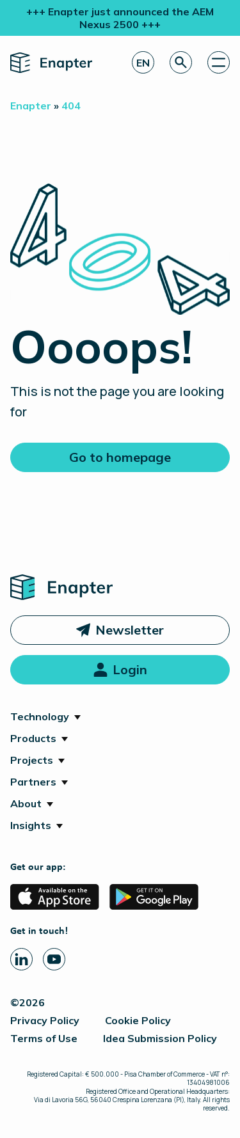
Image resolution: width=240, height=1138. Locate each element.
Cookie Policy (138, 1020)
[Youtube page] (54, 959)
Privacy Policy (44, 1020)
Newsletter (129, 630)
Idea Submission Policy (160, 1038)
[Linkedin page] (21, 959)
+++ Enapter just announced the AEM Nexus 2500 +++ (120, 18)
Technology (39, 716)
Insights (30, 825)
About (26, 803)
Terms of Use (43, 1038)
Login (130, 669)
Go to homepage (120, 457)
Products (33, 738)
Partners (33, 781)
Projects (31, 760)
